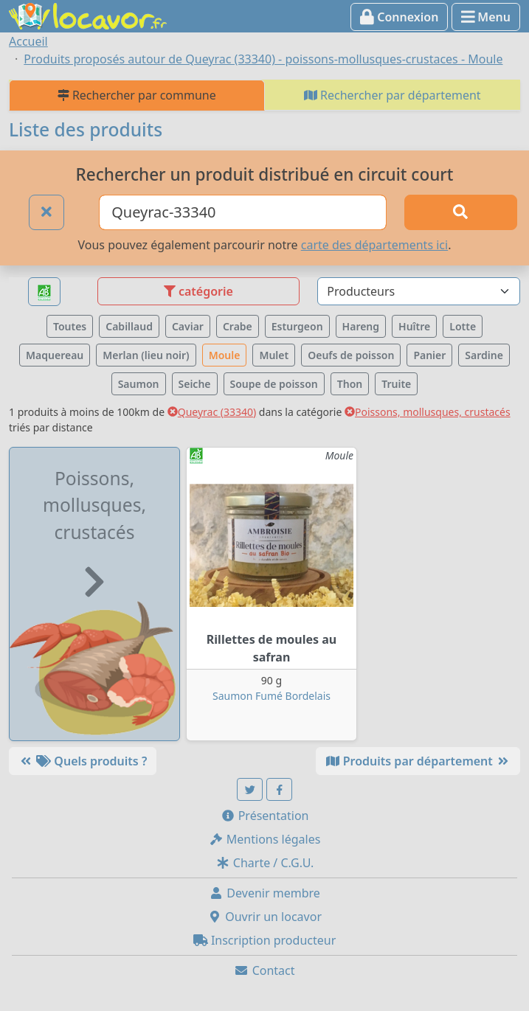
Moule (225, 355)
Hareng (360, 326)
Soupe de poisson (274, 384)
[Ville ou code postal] (243, 212)
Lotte (462, 326)
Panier (429, 355)
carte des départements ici (374, 245)
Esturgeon (297, 326)
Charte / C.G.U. (264, 863)
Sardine (484, 355)
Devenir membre (264, 893)
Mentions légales (265, 839)
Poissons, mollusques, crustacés (428, 412)
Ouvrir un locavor (264, 916)
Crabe (237, 326)
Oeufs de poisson (351, 355)
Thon (349, 384)
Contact (264, 970)
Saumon (138, 384)
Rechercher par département (392, 95)
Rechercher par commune (137, 95)
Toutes (69, 326)
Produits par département (418, 761)
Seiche (195, 384)
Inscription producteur (264, 940)
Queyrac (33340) (212, 412)
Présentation (265, 815)
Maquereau (54, 355)
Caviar (188, 326)
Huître (414, 326)
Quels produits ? (82, 761)
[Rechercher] (460, 212)
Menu (486, 17)
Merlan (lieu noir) (146, 355)
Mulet (273, 355)
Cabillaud (129, 326)
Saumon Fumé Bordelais (271, 696)
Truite (396, 384)
